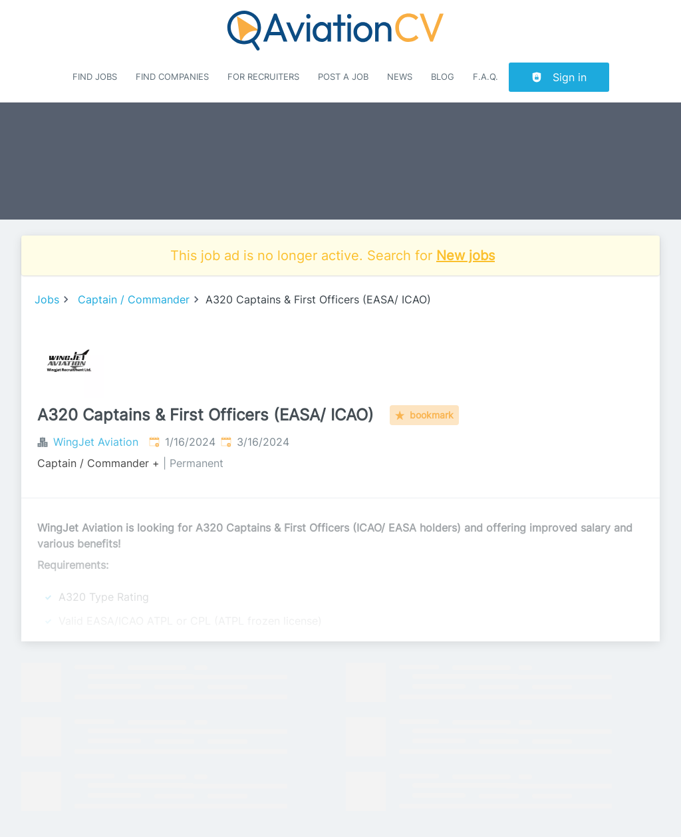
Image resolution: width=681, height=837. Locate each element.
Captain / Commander (134, 299)
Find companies (172, 77)
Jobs (47, 299)
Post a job (343, 77)
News (399, 77)
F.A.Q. (485, 77)
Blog (442, 77)
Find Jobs (94, 77)
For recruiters (263, 77)
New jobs (465, 255)
